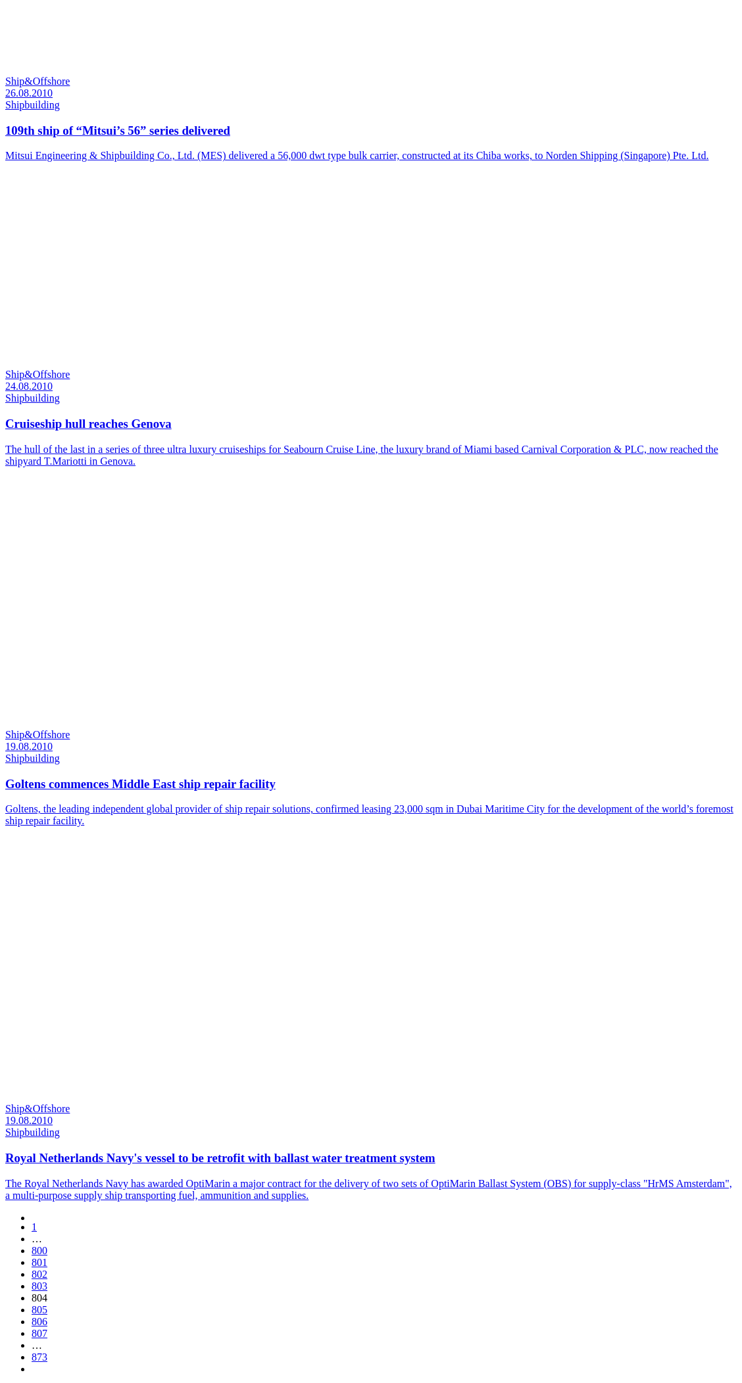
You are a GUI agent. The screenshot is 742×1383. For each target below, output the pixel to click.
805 (39, 1309)
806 (39, 1321)
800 (39, 1250)
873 (39, 1357)
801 (39, 1262)
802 (39, 1274)
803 (39, 1286)
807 (39, 1333)
